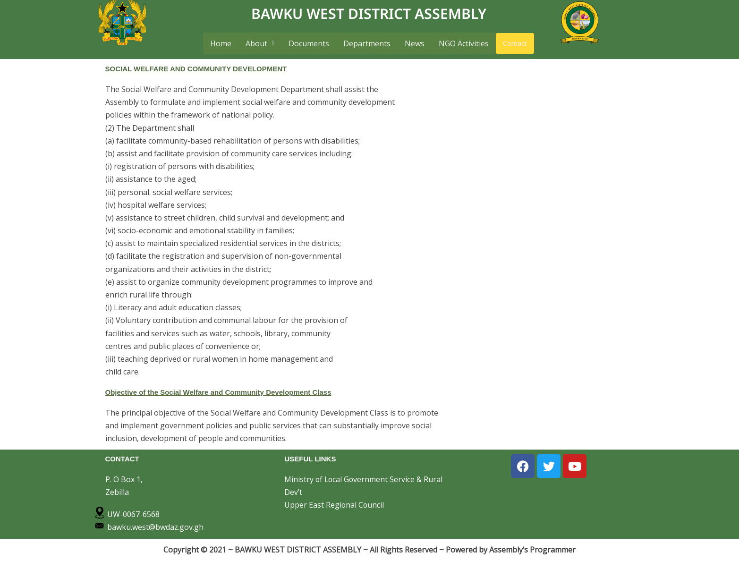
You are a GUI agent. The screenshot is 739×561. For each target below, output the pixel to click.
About (260, 43)
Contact (515, 43)
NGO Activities (464, 43)
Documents (309, 43)
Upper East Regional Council (334, 505)
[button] (259, 43)
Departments (367, 43)
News (415, 43)
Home (220, 43)
